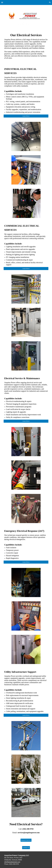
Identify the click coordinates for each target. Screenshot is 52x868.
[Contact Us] (26, 848)
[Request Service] (26, 840)
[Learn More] (26, 116)
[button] (2, 2)
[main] (26, 46)
